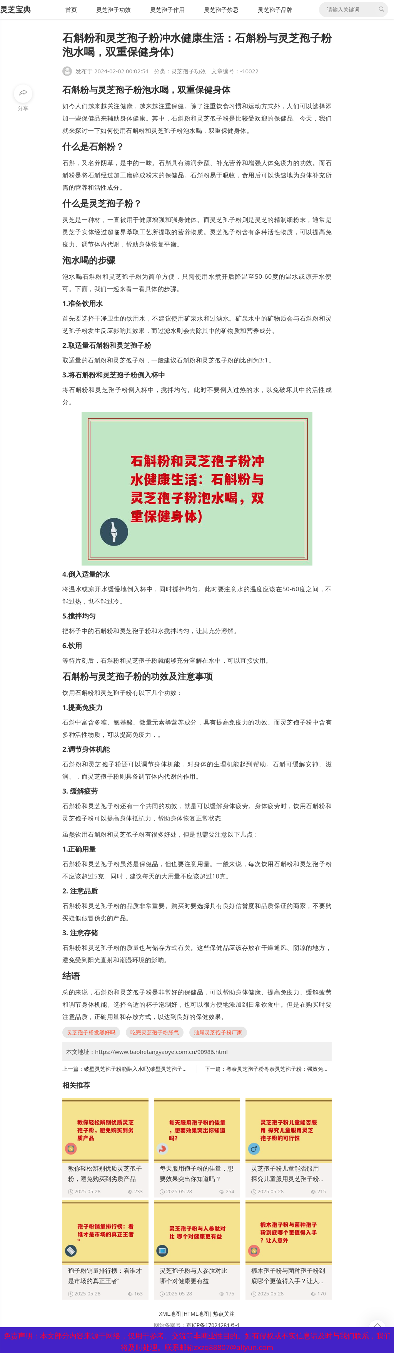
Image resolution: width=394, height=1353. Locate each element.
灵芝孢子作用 (167, 9)
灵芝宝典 (15, 9)
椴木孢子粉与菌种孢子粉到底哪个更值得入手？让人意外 (288, 1280)
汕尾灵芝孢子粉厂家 (218, 1032)
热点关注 (224, 1313)
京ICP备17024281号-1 (213, 1325)
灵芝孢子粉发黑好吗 (91, 1032)
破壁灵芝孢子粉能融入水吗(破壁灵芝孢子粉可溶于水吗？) (153, 1068)
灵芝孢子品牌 (275, 9)
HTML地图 (196, 1313)
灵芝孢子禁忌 (221, 9)
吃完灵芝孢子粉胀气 (154, 1032)
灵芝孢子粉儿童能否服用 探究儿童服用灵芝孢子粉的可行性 (288, 1178)
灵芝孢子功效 (113, 9)
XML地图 (170, 1313)
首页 (71, 9)
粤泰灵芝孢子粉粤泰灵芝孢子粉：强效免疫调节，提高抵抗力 (299, 1068)
